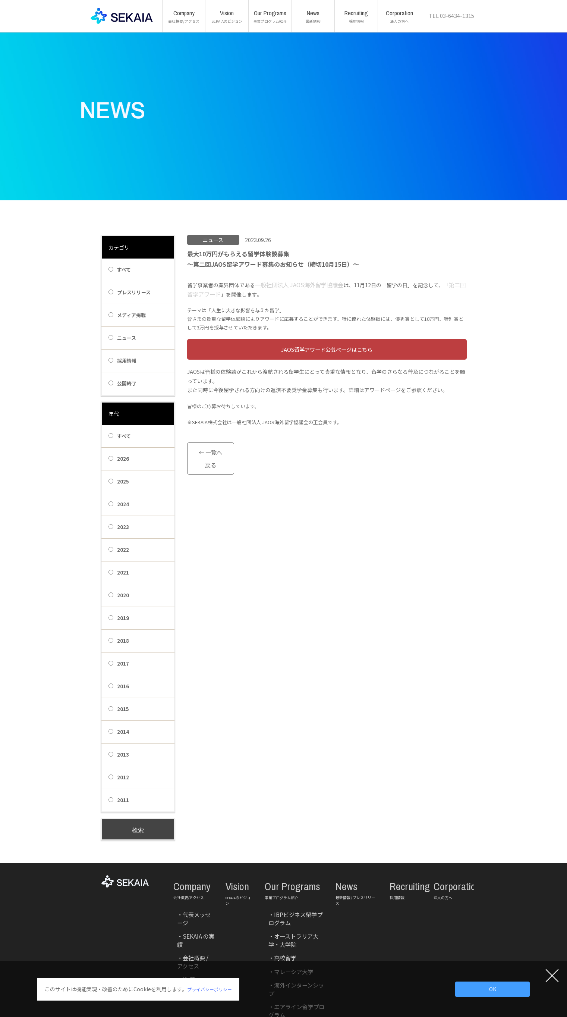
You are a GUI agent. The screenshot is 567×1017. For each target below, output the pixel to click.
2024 (118, 504)
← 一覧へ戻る (210, 449)
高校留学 (273, 914)
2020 (118, 595)
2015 (118, 709)
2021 (118, 572)
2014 (118, 731)
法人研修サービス (282, 957)
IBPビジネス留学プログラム (292, 897)
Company (194, 882)
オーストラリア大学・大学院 (293, 906)
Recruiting (406, 882)
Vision (239, 882)
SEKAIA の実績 (187, 906)
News (357, 882)
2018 (118, 640)
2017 (118, 663)
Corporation (446, 882)
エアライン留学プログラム (290, 940)
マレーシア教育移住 (284, 949)
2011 (118, 800)
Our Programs (294, 882)
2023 (118, 527)
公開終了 (122, 383)
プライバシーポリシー (213, 989)
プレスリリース (129, 292)
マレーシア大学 (280, 923)
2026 (118, 458)
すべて (119, 269)
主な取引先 (184, 932)
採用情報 (122, 360)
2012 (118, 777)
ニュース (122, 337)
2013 (118, 754)
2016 (118, 686)
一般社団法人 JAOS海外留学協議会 (296, 285)
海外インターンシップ (286, 932)
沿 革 (178, 923)
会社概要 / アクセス (192, 914)
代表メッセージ (189, 897)
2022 (118, 549)
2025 (118, 481)
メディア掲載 (127, 315)
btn (327, 349)
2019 (118, 618)
